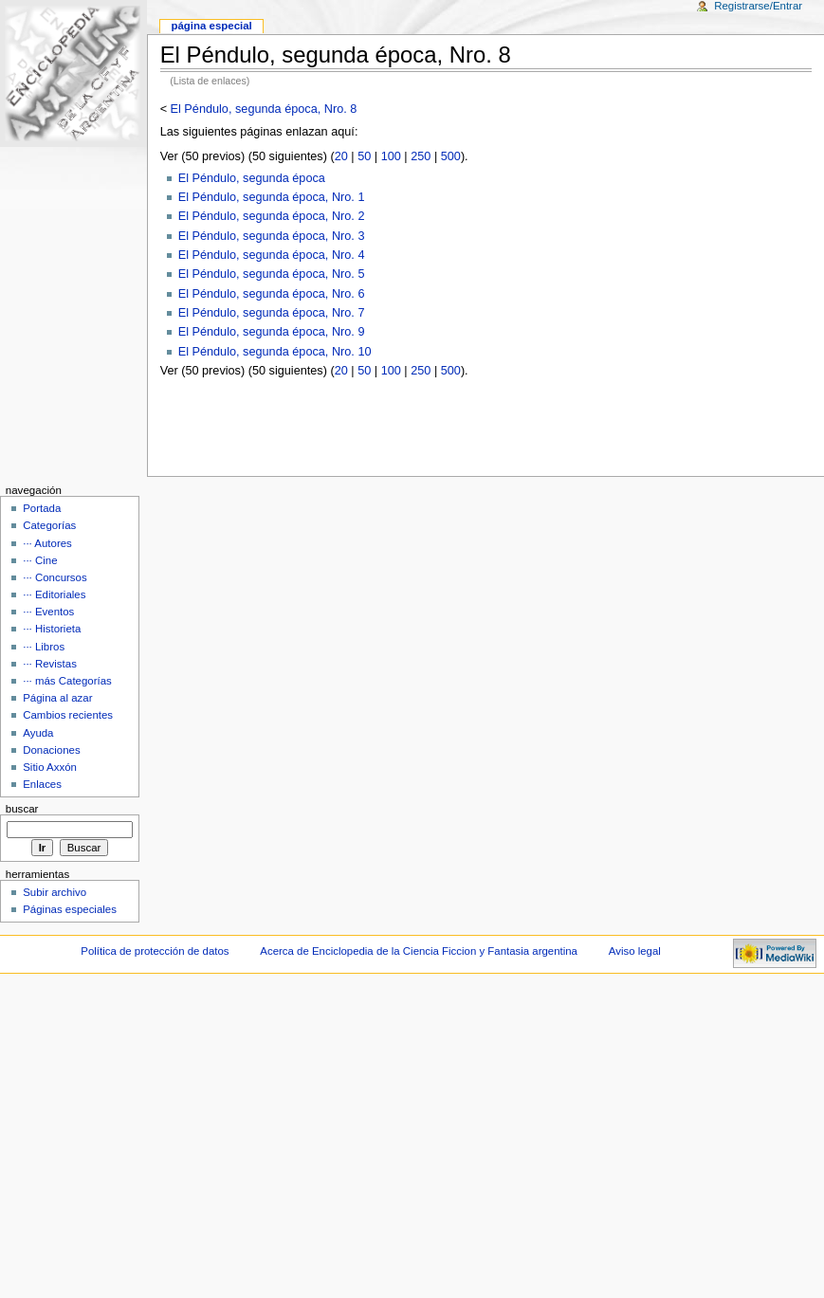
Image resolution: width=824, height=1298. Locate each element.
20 (341, 156)
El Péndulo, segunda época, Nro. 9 (271, 331)
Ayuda (38, 733)
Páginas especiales (70, 909)
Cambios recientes (68, 715)
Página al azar (57, 698)
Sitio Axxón (50, 767)
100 (391, 156)
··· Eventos (48, 611)
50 (364, 156)
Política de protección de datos (155, 951)
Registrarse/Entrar (758, 5)
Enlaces (42, 784)
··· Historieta (52, 628)
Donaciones (52, 750)
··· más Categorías (67, 680)
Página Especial (211, 25)
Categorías (49, 525)
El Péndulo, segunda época (251, 178)
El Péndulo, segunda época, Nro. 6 (271, 294)
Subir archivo (54, 892)
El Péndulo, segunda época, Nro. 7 (271, 313)
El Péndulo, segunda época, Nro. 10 (275, 351)
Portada (42, 508)
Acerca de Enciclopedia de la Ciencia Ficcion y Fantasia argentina (418, 951)
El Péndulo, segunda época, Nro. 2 (271, 216)
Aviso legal (635, 951)
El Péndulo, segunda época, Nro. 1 (271, 197)
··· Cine (40, 560)
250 (420, 156)
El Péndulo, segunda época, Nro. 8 (264, 109)
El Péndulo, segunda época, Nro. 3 (271, 236)
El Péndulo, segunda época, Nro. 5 (271, 274)
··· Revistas (50, 663)
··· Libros (43, 646)
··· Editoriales (54, 594)
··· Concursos (54, 577)
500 (451, 156)
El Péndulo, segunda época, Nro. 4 (271, 255)
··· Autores (47, 543)
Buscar (22, 808)
